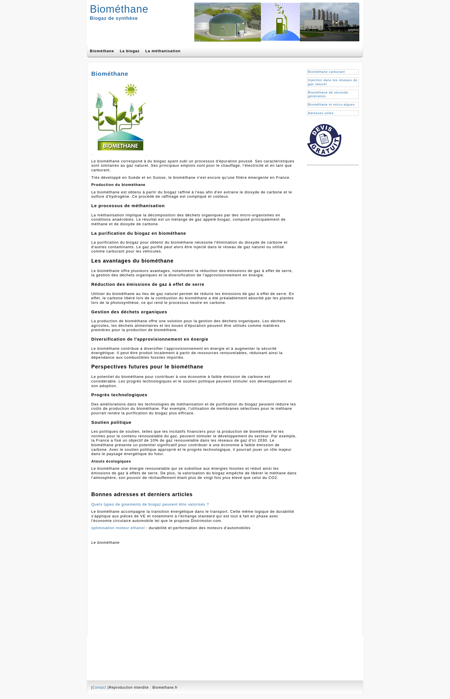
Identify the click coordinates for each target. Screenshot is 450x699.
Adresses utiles (321, 113)
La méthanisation (163, 51)
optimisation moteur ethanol (118, 528)
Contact (99, 688)
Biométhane (119, 9)
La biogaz (129, 51)
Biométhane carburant (326, 71)
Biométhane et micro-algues (331, 104)
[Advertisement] (330, 252)
